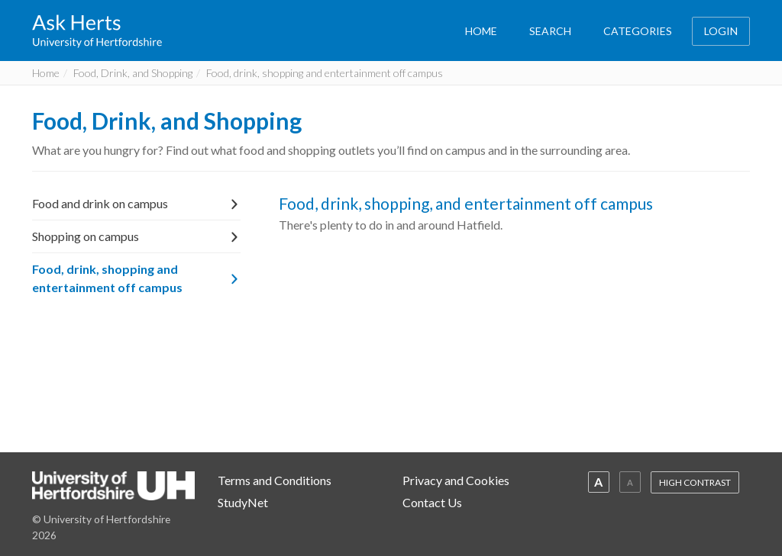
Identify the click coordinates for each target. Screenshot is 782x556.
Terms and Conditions (274, 480)
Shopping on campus (136, 236)
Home (46, 72)
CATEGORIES (637, 30)
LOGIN (721, 30)
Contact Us (432, 502)
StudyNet (243, 502)
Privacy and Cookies (455, 480)
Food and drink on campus (136, 203)
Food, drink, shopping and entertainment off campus (136, 278)
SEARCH (550, 30)
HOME (481, 30)
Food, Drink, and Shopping (132, 72)
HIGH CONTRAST (695, 482)
